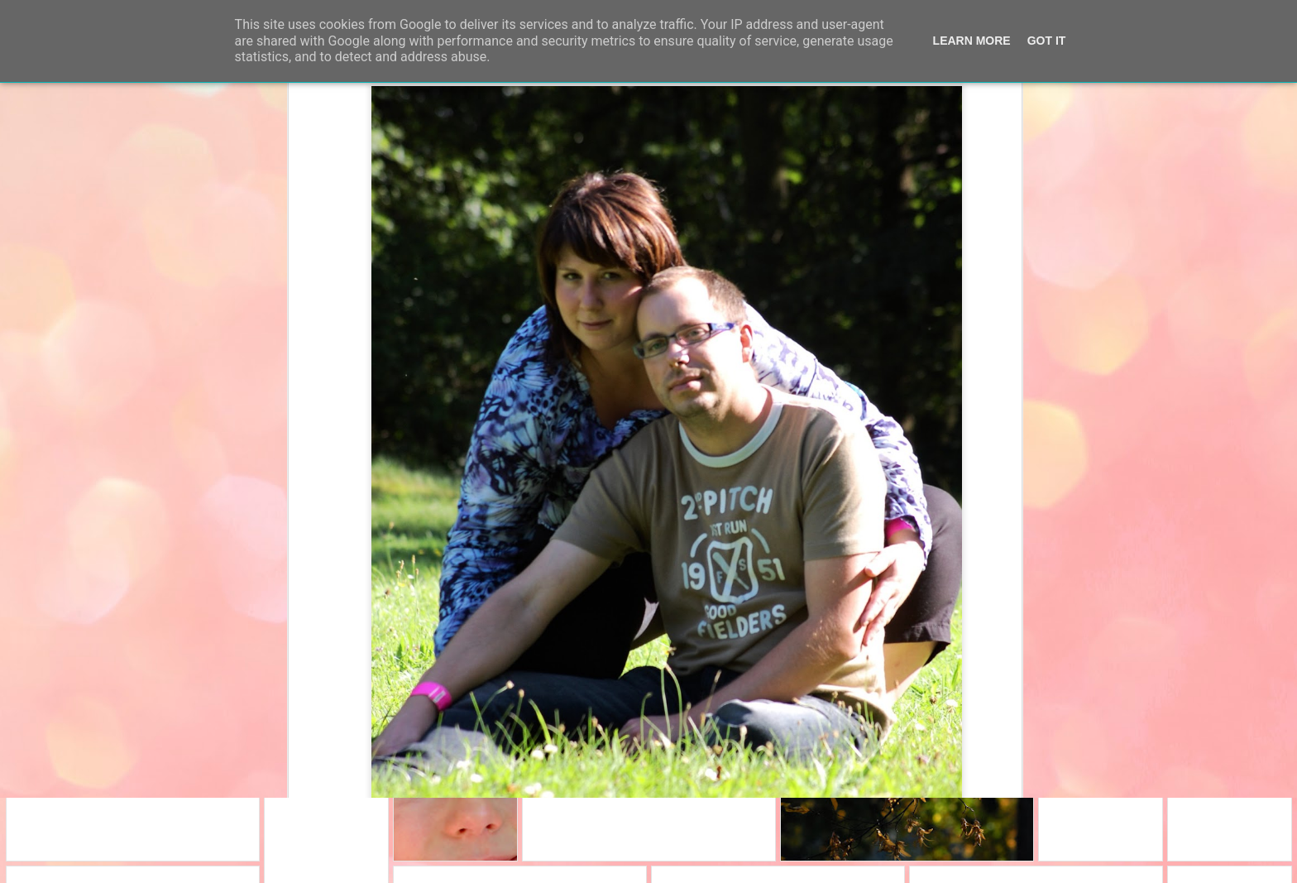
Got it (1046, 40)
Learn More (972, 40)
